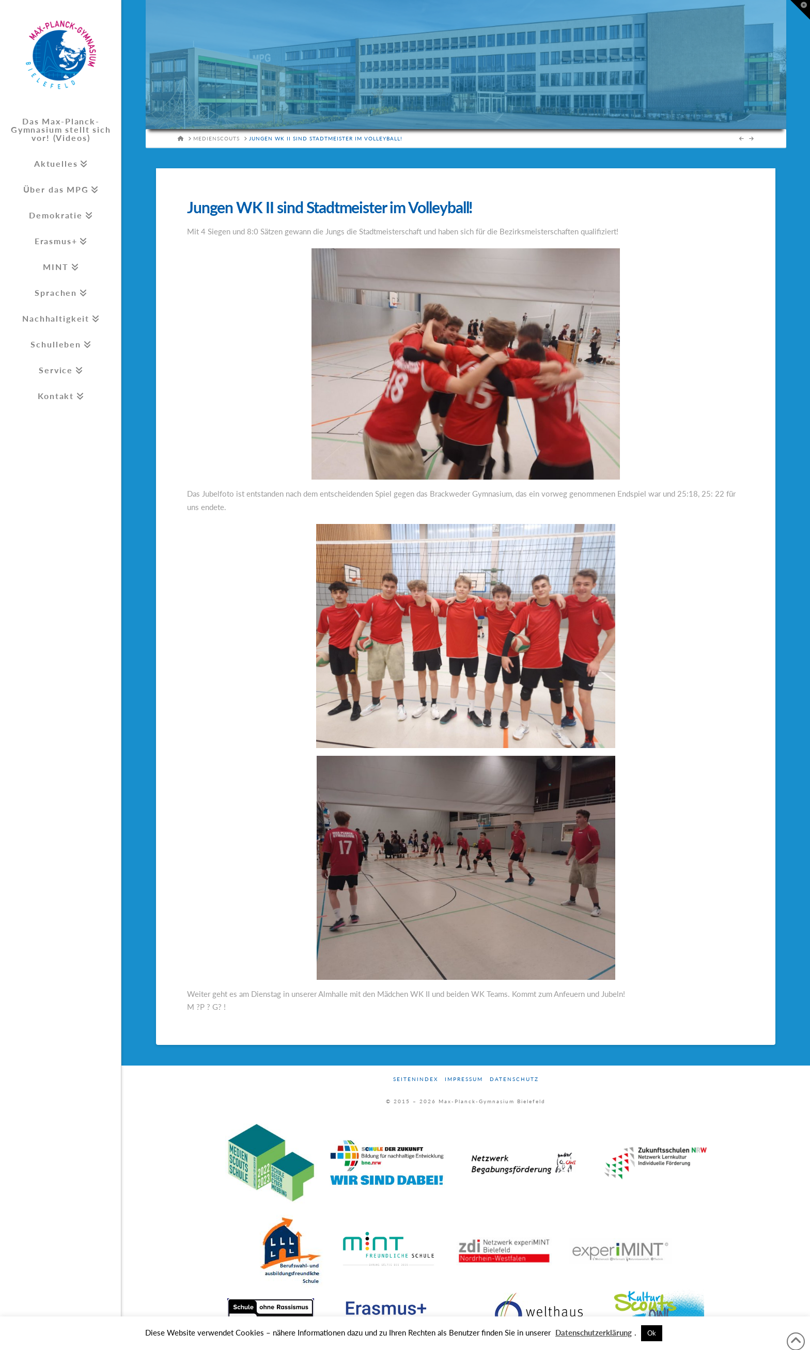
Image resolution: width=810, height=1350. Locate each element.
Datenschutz (514, 1079)
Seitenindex (415, 1079)
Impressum (464, 1079)
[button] (800, 10)
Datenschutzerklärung (593, 1332)
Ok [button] (651, 1333)
